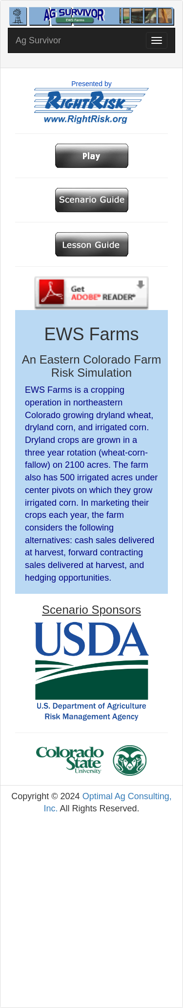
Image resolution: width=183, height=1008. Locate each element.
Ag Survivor (38, 40)
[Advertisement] (91, 911)
